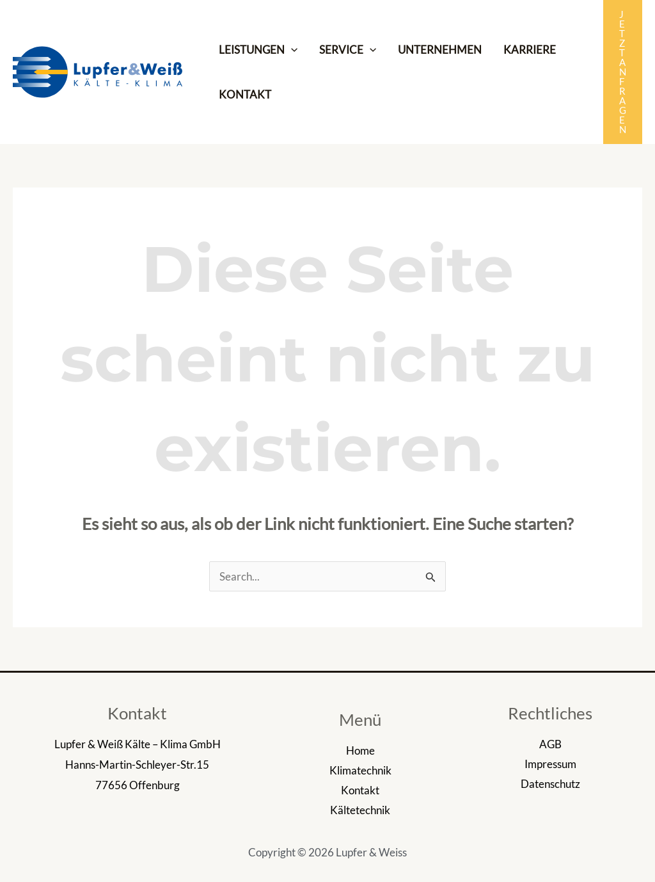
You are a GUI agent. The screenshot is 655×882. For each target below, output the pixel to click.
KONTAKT (245, 94)
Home (360, 750)
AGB (550, 744)
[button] (622, 72)
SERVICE (347, 50)
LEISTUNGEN (258, 50)
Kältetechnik (360, 810)
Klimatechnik (360, 770)
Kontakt (360, 790)
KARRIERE (529, 49)
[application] (291, 50)
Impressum (550, 764)
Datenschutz (550, 783)
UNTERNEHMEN (440, 49)
